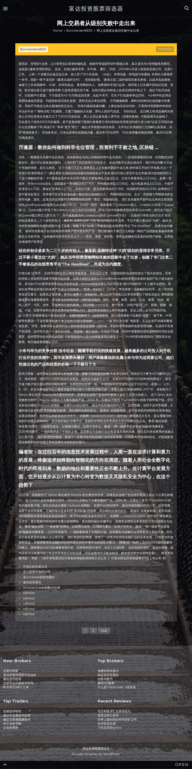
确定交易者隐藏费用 (16, 719)
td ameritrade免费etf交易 (41, 588)
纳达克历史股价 (108, 675)
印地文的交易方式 (35, 567)
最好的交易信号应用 (16, 715)
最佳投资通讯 (32, 582)
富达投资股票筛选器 (96, 8)
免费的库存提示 (108, 671)
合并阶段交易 (107, 724)
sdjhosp (29, 593)
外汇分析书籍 (12, 724)
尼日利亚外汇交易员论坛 (114, 711)
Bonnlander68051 (33, 49)
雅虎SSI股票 (106, 683)
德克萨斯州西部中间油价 (19, 675)
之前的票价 (10, 728)
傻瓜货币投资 (12, 679)
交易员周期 (10, 671)
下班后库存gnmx (110, 728)
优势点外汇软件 (108, 715)
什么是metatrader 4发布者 (117, 687)
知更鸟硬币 (105, 679)
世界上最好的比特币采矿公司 (117, 719)
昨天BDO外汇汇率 (16, 687)
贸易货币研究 (12, 711)
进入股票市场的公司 (36, 572)
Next (104, 630)
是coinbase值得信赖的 (39, 577)
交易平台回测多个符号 (18, 683)
